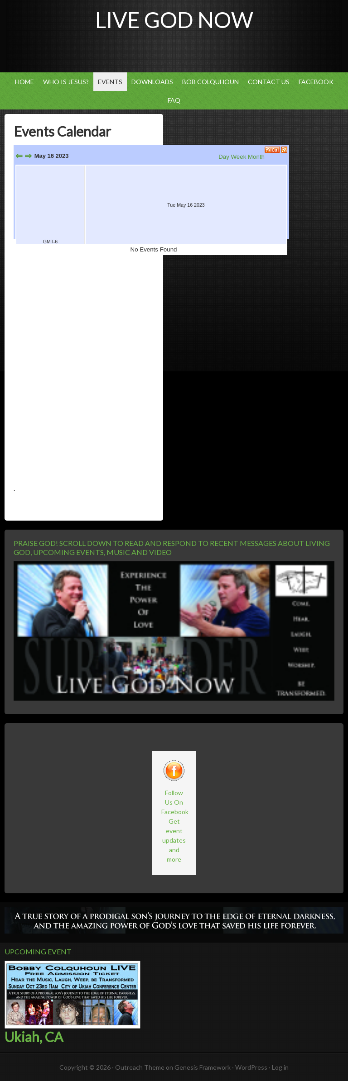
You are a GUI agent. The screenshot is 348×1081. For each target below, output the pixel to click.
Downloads (152, 81)
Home (24, 81)
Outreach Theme (139, 1067)
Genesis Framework (202, 1067)
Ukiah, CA (34, 1037)
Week (238, 156)
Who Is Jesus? (66, 81)
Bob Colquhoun (208, 81)
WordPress (251, 1067)
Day (223, 156)
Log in (280, 1067)
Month (256, 156)
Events (110, 81)
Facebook (316, 81)
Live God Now (174, 20)
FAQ (174, 100)
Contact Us (266, 81)
